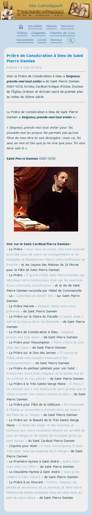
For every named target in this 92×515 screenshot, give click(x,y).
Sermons (67, 27)
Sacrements (25, 40)
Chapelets (38, 33)
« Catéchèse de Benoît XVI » (34, 296)
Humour (56, 40)
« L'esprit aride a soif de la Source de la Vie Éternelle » (44, 319)
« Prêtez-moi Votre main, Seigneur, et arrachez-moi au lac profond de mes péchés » (44, 374)
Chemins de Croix (62, 33)
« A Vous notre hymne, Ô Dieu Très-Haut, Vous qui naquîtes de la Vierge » (44, 449)
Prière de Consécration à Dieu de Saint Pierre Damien (44, 58)
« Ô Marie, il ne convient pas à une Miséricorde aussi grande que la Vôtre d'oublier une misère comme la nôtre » (46, 389)
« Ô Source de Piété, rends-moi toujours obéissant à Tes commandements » (42, 358)
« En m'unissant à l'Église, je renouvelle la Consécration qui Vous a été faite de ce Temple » (45, 410)
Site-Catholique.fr (46, 6)
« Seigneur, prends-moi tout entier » (40, 335)
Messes (51, 27)
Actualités (35, 27)
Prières (22, 33)
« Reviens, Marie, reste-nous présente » (41, 309)
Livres (42, 40)
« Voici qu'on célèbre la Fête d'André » (42, 474)
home (21, 27)
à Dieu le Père (31, 68)
